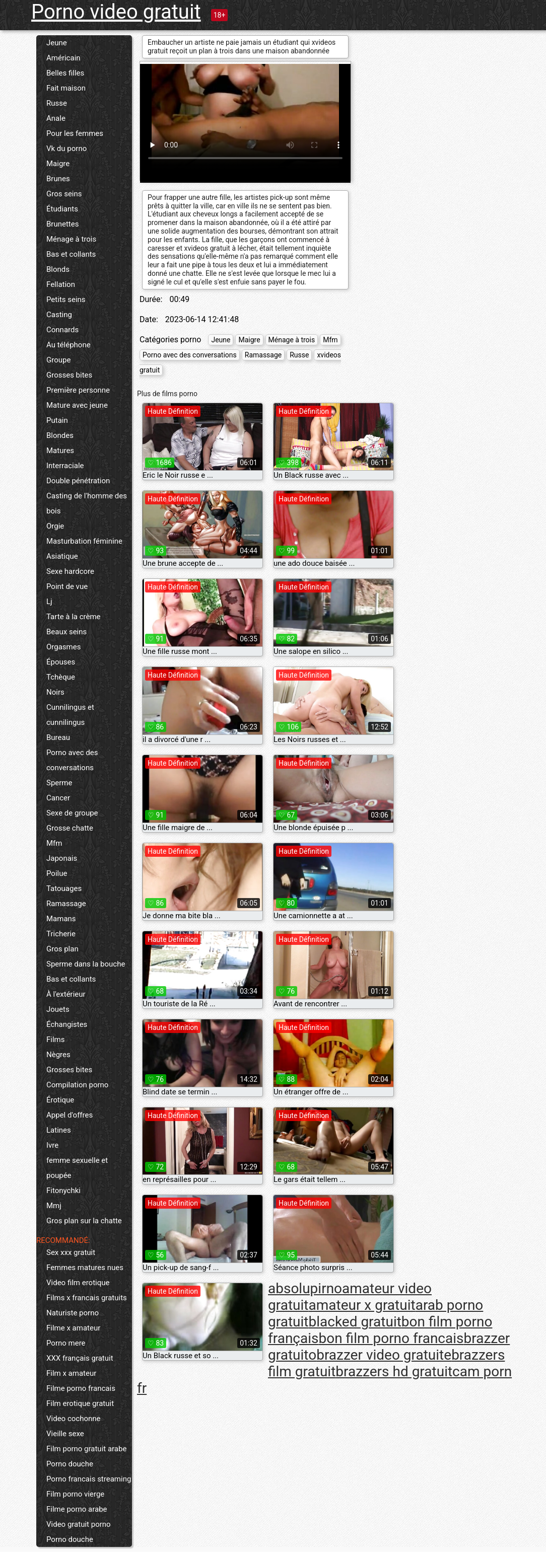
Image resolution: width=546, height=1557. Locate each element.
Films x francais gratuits (86, 1297)
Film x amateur (71, 1373)
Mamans (61, 918)
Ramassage (66, 903)
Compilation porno (77, 1084)
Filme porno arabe (76, 1509)
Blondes (60, 435)
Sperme (59, 782)
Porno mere (66, 1343)
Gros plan (62, 948)
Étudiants (62, 208)
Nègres (58, 1054)
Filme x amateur (73, 1327)
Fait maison (66, 88)
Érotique (60, 1099)
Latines (58, 1130)
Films (55, 1039)
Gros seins (64, 193)
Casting (59, 314)
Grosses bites (69, 375)
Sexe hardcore (70, 571)
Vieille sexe (65, 1433)
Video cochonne (73, 1418)
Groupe (58, 359)
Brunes (58, 178)
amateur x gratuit (361, 1305)
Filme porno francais (80, 1388)
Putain (57, 420)
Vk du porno (66, 148)
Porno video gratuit (116, 12)
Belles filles (65, 73)
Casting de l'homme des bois (86, 503)
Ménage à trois (71, 239)
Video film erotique (77, 1282)
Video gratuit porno (78, 1524)
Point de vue (67, 586)
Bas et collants (71, 254)
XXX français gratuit (79, 1358)
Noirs (55, 692)
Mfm (54, 843)
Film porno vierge (75, 1494)
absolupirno (305, 1288)
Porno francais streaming (88, 1479)
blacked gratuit (354, 1321)
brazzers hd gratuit (393, 1371)
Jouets (58, 1009)
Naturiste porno (72, 1312)
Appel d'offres (69, 1115)
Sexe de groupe (72, 813)
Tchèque (60, 677)
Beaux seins (66, 631)
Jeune (56, 42)
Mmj (53, 1205)
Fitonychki (63, 1190)
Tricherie (61, 933)
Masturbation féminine (84, 541)
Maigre (58, 163)
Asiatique (62, 556)
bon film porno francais (391, 1338)
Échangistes (66, 1024)
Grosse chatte (69, 828)
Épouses (60, 661)
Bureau (58, 737)
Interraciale (65, 465)
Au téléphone (68, 344)
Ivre (52, 1145)
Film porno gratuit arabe (86, 1448)
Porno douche (69, 1463)
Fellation (60, 284)
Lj (49, 601)
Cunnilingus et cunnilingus (70, 715)
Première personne (78, 390)
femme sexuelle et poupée (77, 1168)
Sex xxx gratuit (70, 1252)
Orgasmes (63, 646)
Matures (60, 450)
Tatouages (64, 888)
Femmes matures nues (84, 1267)
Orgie (55, 526)
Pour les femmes (74, 133)
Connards (62, 329)
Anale (55, 118)
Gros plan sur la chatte (84, 1220)
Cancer (58, 797)
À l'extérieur (66, 994)
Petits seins (66, 299)
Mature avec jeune (77, 405)
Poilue (56, 873)
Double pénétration (78, 480)
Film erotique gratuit (80, 1403)
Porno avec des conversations (72, 760)
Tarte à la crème (73, 616)
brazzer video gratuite (383, 1355)
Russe (56, 103)
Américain (63, 57)
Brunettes (62, 224)
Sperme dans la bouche (85, 964)
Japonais (61, 858)
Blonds (58, 269)
